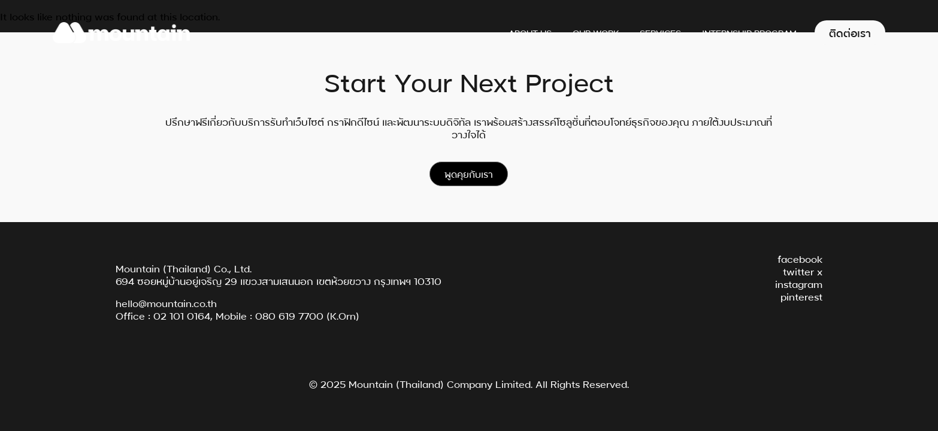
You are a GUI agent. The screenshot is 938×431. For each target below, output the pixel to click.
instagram (798, 283)
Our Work (596, 32)
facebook (799, 258)
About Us (530, 32)
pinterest (801, 296)
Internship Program (749, 32)
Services (660, 32)
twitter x (802, 271)
